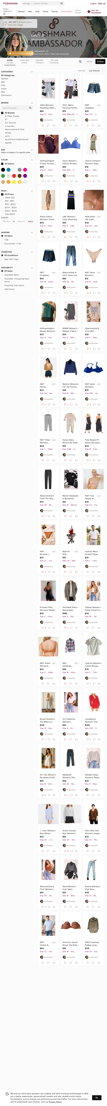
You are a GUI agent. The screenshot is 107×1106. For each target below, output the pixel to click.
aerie (5, 136)
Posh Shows (66, 11)
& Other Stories (10, 116)
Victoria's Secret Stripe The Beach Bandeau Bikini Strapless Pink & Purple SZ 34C (70, 943)
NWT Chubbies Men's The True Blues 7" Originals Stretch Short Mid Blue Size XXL (90, 106)
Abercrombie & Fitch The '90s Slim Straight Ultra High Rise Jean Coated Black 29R (47, 497)
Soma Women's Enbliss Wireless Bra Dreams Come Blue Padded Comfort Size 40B (70, 162)
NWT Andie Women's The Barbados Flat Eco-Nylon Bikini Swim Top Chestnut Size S (45, 664)
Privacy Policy (55, 1102)
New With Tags (9, 259)
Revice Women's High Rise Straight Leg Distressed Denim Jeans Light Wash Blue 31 (93, 888)
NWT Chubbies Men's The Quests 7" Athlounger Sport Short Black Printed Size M (45, 274)
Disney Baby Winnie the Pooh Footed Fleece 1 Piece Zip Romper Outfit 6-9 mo (70, 441)
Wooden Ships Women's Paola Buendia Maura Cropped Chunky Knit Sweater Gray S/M (92, 776)
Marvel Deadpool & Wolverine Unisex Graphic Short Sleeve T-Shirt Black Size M (70, 497)
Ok (96, 1097)
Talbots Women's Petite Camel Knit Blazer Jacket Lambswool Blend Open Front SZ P (93, 608)
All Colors (7, 163)
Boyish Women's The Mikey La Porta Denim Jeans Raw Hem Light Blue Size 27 (47, 720)
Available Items (10, 275)
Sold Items (7, 289)
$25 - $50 (7, 201)
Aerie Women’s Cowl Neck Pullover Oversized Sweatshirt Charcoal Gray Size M (69, 888)
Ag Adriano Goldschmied (14, 139)
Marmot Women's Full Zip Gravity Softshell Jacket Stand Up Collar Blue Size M (70, 385)
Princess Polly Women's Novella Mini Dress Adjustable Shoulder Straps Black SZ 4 (48, 608)
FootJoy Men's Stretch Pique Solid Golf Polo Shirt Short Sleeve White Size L (92, 553)
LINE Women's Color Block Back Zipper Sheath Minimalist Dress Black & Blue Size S (70, 218)
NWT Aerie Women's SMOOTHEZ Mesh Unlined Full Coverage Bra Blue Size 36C (90, 385)
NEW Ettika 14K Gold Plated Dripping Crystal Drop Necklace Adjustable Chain (90, 218)
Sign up (101, 3)
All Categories (7, 75)
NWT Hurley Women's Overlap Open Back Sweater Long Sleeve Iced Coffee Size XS (45, 385)
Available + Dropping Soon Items (15, 280)
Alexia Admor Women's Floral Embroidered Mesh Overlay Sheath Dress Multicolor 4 (47, 218)
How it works (78, 11)
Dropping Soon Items (12, 285)
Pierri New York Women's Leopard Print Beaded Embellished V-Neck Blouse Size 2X (93, 832)
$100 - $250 (9, 207)
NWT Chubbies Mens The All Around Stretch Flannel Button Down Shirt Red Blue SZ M (67, 664)
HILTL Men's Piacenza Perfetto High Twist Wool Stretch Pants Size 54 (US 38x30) (70, 106)
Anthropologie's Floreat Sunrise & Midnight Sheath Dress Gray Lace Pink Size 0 (48, 162)
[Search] (46, 3)
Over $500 (8, 214)
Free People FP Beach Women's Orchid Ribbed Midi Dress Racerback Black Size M (92, 441)
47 (4, 119)
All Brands (8, 113)
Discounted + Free (11, 243)
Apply (30, 221)
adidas (6, 132)
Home (45, 11)
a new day (7, 126)
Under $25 (8, 197)
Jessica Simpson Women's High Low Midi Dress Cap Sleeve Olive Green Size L (93, 162)
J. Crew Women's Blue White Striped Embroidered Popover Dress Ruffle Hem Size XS (47, 832)
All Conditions (9, 255)
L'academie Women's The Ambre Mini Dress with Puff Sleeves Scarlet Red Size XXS (93, 720)
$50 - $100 (8, 204)
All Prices (7, 194)
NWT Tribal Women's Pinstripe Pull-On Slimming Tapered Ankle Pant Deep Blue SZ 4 (45, 441)
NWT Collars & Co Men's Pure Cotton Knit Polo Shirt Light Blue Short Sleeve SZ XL (45, 943)
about (89, 61)
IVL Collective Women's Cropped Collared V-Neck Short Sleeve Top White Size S (70, 720)
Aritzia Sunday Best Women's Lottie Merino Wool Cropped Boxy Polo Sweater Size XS (70, 832)
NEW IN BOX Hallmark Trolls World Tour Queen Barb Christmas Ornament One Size (67, 553)
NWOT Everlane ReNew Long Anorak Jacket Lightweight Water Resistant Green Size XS (92, 943)
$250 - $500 (9, 211)
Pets (3, 92)
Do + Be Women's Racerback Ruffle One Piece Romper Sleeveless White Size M (48, 776)
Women (21, 11)
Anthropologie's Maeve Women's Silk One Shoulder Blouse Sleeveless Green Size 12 (48, 329)
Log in (94, 3)
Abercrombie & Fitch (12, 129)
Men (30, 11)
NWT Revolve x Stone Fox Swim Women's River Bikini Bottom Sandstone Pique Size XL (45, 553)
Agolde (6, 142)
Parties (55, 11)
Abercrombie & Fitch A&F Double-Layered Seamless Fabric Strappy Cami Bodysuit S (92, 329)
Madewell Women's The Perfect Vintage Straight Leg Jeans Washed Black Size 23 (69, 776)
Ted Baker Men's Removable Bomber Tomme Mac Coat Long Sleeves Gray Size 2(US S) (69, 608)
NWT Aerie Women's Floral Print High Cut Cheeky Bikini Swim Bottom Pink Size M (90, 274)
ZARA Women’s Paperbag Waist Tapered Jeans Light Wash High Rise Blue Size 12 (48, 106)
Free (5, 239)
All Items (7, 236)
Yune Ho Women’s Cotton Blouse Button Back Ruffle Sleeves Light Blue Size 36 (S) (93, 664)
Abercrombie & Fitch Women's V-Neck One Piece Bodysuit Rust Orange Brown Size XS (48, 888)
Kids (37, 11)
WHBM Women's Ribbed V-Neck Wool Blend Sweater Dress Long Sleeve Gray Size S (70, 329)
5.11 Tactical (8, 123)
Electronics (6, 95)
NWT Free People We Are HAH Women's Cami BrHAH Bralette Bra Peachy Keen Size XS (90, 497)
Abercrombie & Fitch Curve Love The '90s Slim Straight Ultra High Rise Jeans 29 (70, 274)
